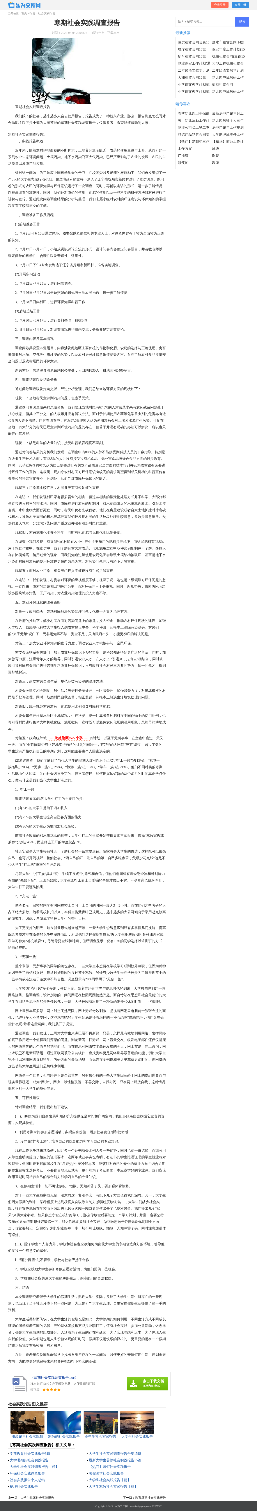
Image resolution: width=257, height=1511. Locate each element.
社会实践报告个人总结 (27, 1480)
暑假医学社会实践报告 (106, 1473)
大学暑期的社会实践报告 (29, 1460)
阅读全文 (98, 32)
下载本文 (113, 32)
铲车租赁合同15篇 (192, 56)
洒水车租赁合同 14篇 (228, 42)
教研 (215, 162)
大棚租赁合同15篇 (192, 77)
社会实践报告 (46, 13)
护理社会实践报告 (24, 1486)
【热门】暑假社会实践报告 (110, 1467)
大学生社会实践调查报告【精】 (34, 1467)
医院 (215, 155)
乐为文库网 (121, 1506)
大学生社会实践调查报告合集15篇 (115, 1453)
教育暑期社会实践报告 (150, 1497)
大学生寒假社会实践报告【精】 (113, 1486)
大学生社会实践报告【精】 (110, 1480)
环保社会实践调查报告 (27, 1473)
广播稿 (183, 155)
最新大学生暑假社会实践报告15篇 (115, 1460)
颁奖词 (183, 162)
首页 (24, 13)
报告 (32, 13)
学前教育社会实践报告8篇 (30, 1453)
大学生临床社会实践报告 (37, 1497)
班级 (215, 148)
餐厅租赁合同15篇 (192, 49)
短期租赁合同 (222, 84)
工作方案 (185, 148)
